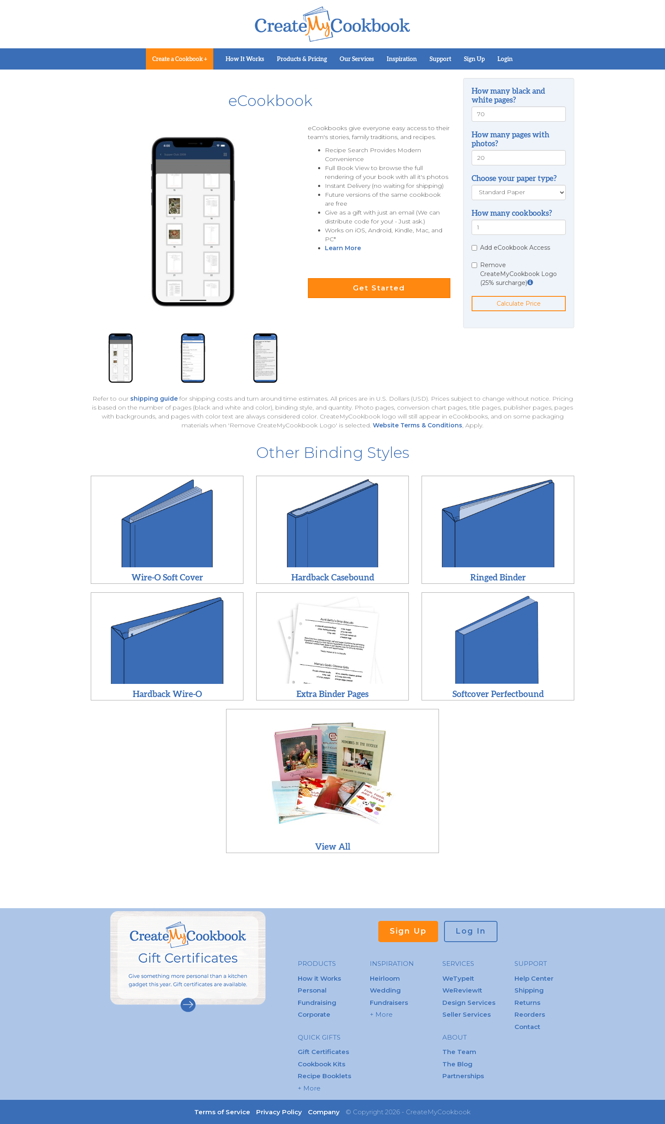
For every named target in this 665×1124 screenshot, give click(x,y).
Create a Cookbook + (179, 59)
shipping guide (154, 398)
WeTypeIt (458, 978)
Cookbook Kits (321, 1064)
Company (324, 1112)
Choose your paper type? (514, 178)
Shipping (529, 990)
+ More (309, 1088)
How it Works (319, 978)
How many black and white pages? (508, 95)
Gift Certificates (323, 1052)
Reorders (529, 1014)
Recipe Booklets (324, 1076)
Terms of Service (222, 1112)
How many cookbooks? (512, 213)
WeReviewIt (462, 990)
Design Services (468, 1002)
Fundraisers (389, 1002)
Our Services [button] (357, 59)
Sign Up (474, 59)
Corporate (314, 1014)
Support (440, 59)
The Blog (457, 1064)
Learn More (343, 248)
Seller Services (466, 1014)
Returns (527, 1002)
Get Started (379, 288)
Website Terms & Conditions (417, 425)
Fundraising (317, 1002)
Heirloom (385, 978)
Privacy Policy (279, 1112)
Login (505, 59)
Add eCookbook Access (511, 247)
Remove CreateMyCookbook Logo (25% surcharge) (514, 274)
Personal (312, 990)
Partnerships (463, 1076)
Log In (470, 931)
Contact (527, 1027)
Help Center (533, 978)
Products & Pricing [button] (302, 59)
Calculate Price (519, 303)
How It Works (245, 59)
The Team (459, 1052)
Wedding (385, 990)
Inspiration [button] (402, 59)
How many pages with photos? (510, 139)
